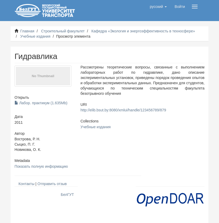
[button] (158, 6)
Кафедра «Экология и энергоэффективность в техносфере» (143, 31)
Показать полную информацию (41, 166)
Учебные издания (35, 36)
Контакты (26, 184)
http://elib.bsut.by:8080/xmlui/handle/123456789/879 (123, 110)
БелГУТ (67, 194)
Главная (27, 31)
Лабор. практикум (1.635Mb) (41, 103)
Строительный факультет (63, 31)
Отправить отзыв (52, 184)
